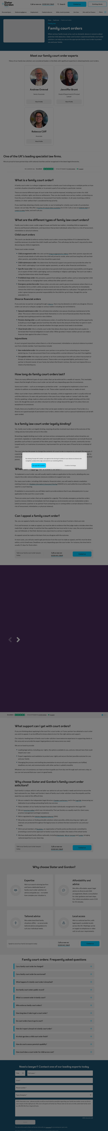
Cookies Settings (70, 465)
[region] (54, 460)
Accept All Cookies (38, 465)
